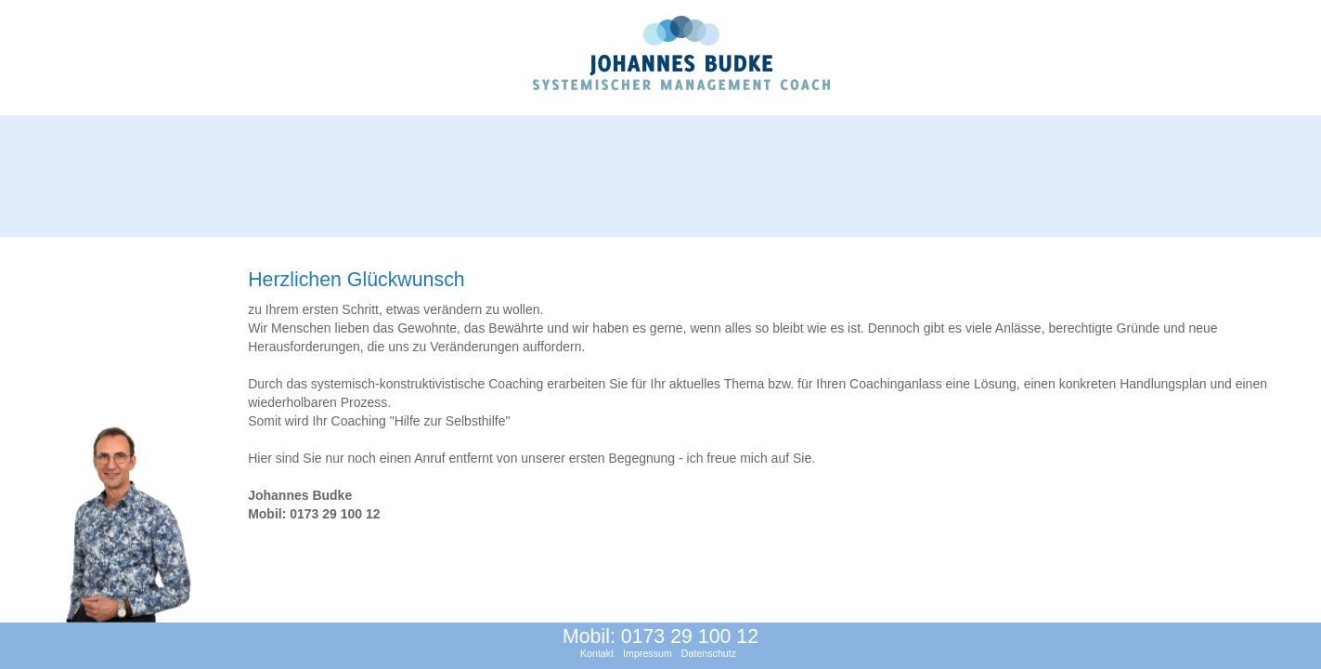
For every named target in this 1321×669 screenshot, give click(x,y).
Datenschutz (708, 653)
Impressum (647, 653)
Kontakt (597, 653)
